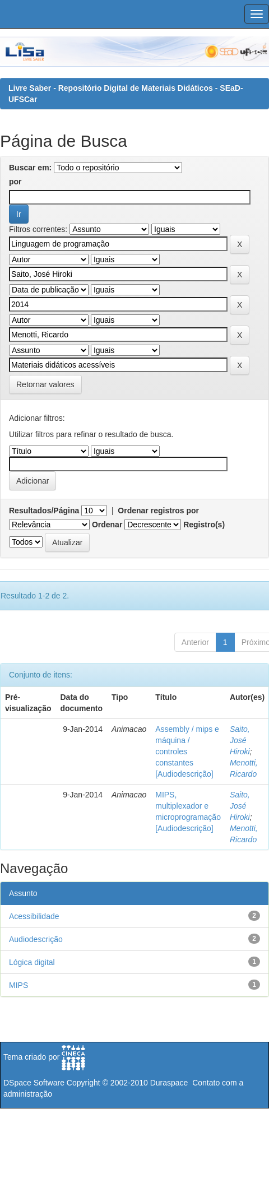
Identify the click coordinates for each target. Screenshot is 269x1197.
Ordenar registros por (158, 510)
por (15, 181)
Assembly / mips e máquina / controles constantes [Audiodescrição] (187, 751)
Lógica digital (32, 962)
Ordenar (107, 524)
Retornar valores (45, 384)
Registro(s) (204, 524)
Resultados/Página (44, 510)
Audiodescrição (36, 939)
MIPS (18, 985)
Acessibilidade (34, 916)
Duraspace (169, 1082)
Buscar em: (30, 167)
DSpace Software (33, 1082)
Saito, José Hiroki (240, 740)
